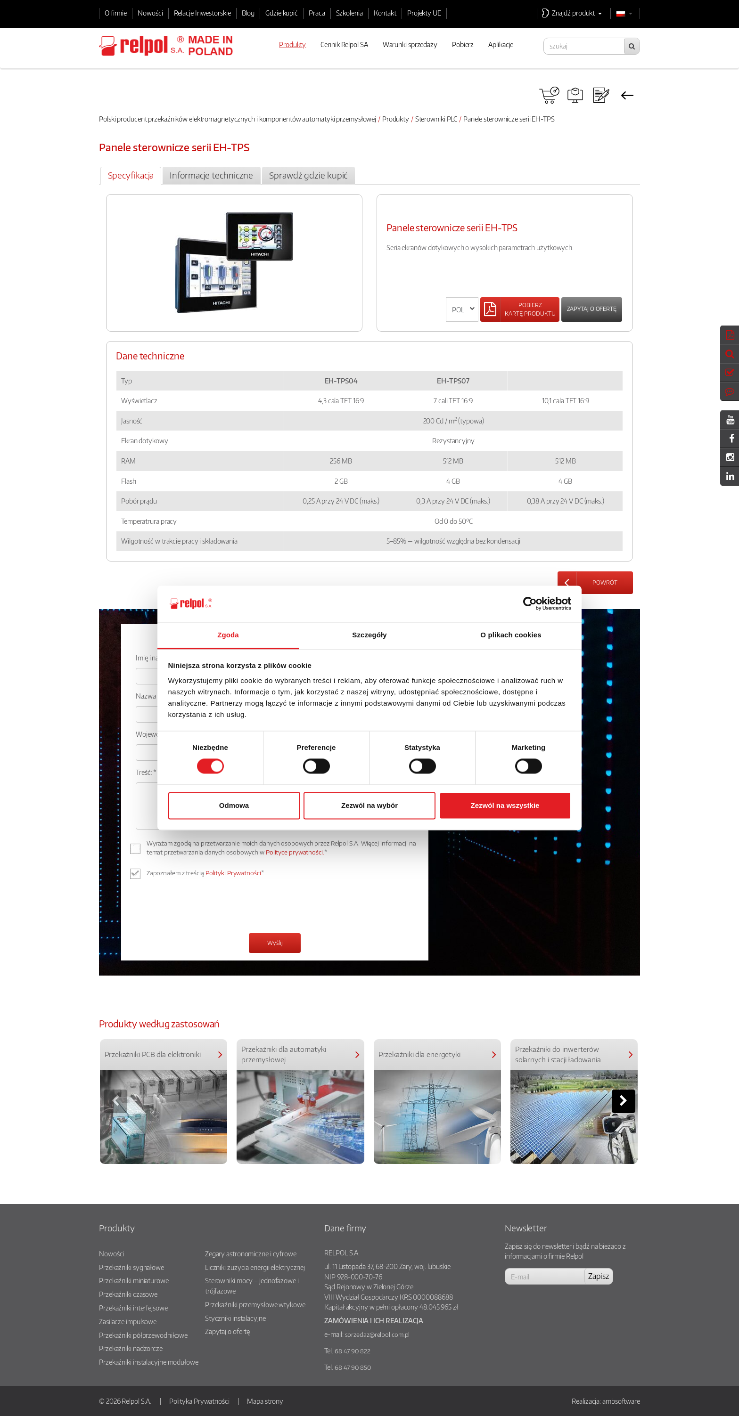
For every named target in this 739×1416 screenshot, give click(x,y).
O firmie (116, 12)
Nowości (150, 12)
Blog (248, 12)
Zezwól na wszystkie (505, 805)
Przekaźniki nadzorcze (131, 1348)
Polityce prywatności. (295, 852)
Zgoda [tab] (228, 635)
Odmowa (234, 805)
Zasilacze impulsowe (127, 1321)
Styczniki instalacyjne (235, 1318)
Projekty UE (424, 12)
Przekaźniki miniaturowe (134, 1280)
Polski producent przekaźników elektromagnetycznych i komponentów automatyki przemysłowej (237, 118)
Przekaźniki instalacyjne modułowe (148, 1362)
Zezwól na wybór (369, 805)
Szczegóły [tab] (369, 635)
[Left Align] (519, 309)
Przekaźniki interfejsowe (133, 1307)
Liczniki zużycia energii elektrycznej (255, 1267)
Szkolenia (349, 12)
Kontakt (385, 12)
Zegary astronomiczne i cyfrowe (250, 1253)
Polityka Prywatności (199, 1401)
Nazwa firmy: (155, 696)
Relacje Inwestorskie (202, 12)
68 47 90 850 (353, 1367)
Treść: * (146, 772)
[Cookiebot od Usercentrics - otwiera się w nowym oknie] (530, 604)
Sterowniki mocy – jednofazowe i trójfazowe (252, 1285)
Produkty (395, 118)
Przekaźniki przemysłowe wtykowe (255, 1304)
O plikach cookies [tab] (510, 635)
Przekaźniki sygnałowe (131, 1267)
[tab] (130, 176)
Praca (317, 12)
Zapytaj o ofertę (591, 308)
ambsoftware (621, 1401)
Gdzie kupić (281, 12)
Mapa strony (265, 1401)
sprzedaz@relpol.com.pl (377, 1334)
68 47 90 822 (352, 1351)
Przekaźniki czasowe (128, 1294)
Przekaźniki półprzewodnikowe (143, 1335)
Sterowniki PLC (436, 118)
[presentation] (207, 907)
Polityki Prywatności (233, 873)
